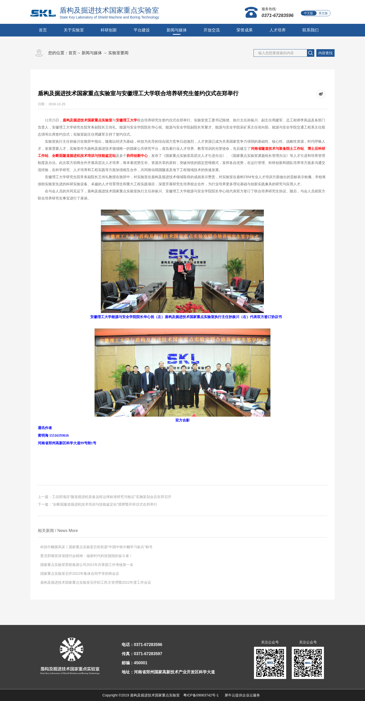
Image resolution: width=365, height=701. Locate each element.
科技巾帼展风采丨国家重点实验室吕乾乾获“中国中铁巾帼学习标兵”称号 (96, 547)
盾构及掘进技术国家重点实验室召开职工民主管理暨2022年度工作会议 (95, 582)
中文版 (308, 13)
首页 (43, 30)
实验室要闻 (118, 53)
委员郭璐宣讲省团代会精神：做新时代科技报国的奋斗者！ (86, 556)
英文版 (323, 13)
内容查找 (325, 53)
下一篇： (97, 504)
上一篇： (104, 497)
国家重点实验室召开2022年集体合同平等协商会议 (79, 573)
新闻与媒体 (92, 53)
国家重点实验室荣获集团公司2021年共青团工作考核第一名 (86, 565)
